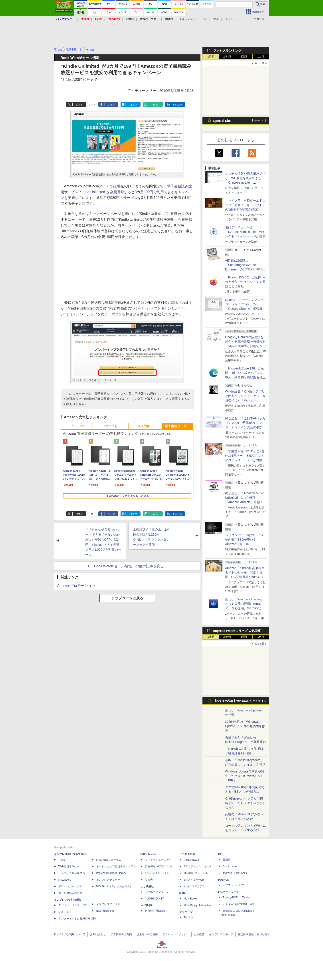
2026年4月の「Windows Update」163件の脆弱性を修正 (245, 726)
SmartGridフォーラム (109, 859)
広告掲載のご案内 (121, 934)
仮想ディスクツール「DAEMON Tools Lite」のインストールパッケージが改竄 (245, 232)
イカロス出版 (187, 854)
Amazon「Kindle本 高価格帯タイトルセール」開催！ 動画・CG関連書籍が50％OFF (245, 572)
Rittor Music (148, 854)
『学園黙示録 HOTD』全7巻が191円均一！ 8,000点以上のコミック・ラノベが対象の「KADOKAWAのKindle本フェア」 (245, 460)
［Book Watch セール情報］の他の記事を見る (127, 566)
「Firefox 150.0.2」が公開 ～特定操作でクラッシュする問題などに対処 (245, 282)
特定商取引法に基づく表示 (254, 934)
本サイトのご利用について (69, 934)
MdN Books (191, 898)
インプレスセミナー (108, 879)
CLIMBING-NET (154, 898)
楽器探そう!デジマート (158, 866)
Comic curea (230, 866)
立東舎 (149, 879)
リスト (92, 104)
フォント (230, 19)
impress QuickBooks (235, 873)
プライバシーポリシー (175, 934)
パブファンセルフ (233, 885)
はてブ (133, 104)
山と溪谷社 (147, 886)
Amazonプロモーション (76, 586)
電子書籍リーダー (177, 426)
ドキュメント (187, 19)
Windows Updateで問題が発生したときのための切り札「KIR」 (244, 776)
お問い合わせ (98, 934)
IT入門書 (144, 426)
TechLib (188, 917)
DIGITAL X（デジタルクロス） (114, 886)
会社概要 (199, 934)
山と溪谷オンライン (157, 891)
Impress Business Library (111, 873)
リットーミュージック (158, 859)
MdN (182, 893)
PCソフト (110, 426)
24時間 (227, 56)
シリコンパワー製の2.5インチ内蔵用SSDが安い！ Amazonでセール (244, 539)
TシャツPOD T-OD (157, 873)
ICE (220, 854)
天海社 (227, 859)
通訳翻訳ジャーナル (196, 873)
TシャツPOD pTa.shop (237, 897)
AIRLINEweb (191, 859)
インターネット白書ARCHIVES (77, 918)
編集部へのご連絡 (147, 934)
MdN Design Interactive (198, 905)
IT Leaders (64, 879)
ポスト (79, 104)
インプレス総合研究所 (71, 873)
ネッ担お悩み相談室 (70, 893)
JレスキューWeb (194, 879)
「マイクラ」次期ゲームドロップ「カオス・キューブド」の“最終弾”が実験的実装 (245, 205)
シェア (111, 104)
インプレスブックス (108, 904)
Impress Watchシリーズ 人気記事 (237, 631)
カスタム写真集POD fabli (239, 904)
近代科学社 (147, 905)
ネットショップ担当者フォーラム (116, 866)
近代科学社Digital (155, 910)
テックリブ (186, 911)
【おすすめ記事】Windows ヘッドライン (240, 701)
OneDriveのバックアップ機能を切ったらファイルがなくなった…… (245, 803)
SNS (204, 19)
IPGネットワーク (228, 891)
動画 (216, 19)
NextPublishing (105, 910)
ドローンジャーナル (70, 886)
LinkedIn (177, 104)
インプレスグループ (221, 934)
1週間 (244, 56)
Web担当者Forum (68, 866)
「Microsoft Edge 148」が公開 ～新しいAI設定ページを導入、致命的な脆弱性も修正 (245, 373)
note (155, 104)
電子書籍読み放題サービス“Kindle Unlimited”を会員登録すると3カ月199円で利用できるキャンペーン (126, 192)
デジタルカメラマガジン (73, 905)
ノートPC (77, 426)
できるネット (66, 911)
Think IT (63, 859)
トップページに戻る (127, 598)
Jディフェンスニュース (198, 866)
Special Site (222, 121)
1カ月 (260, 56)
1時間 (210, 56)
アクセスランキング (227, 50)
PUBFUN (223, 879)
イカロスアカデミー (196, 886)
